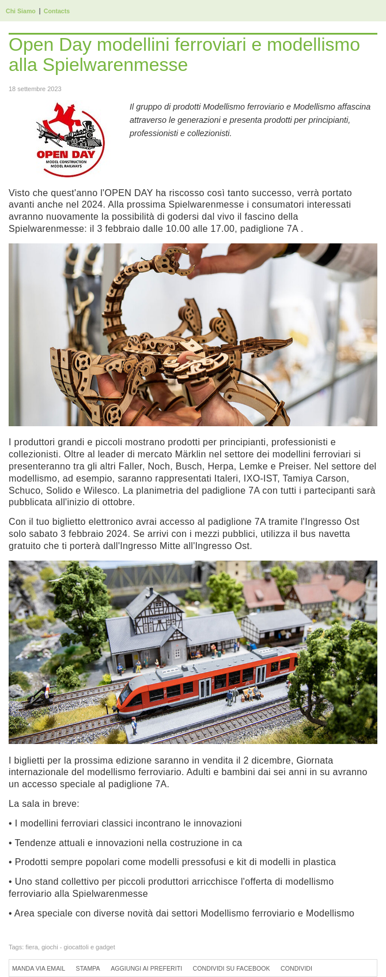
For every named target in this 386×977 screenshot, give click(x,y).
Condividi (296, 968)
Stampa (88, 968)
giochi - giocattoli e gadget (78, 947)
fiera (31, 947)
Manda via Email (38, 968)
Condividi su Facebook (231, 968)
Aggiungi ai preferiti (146, 968)
